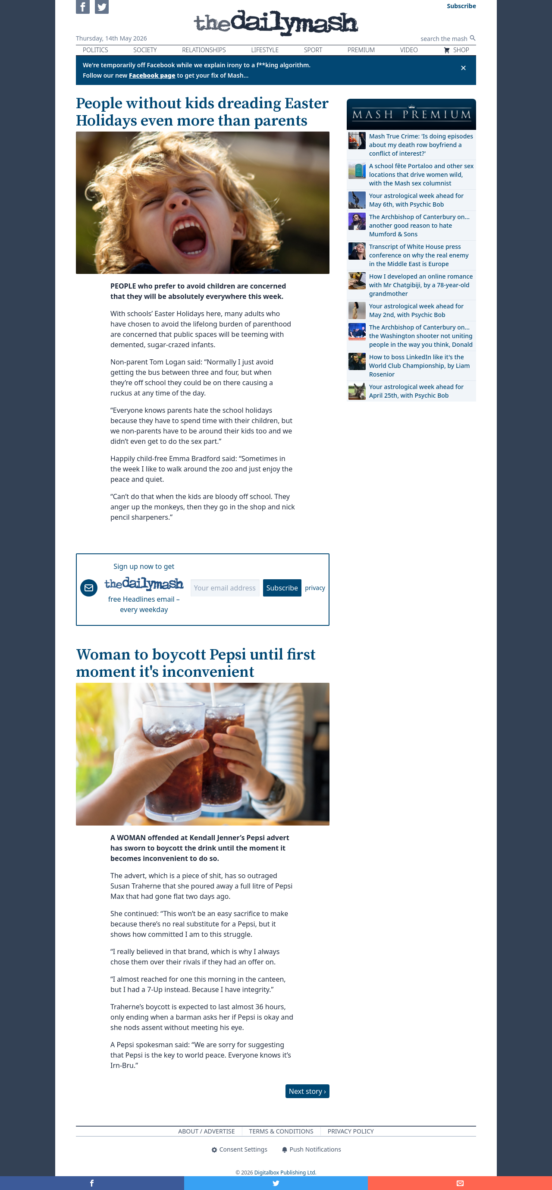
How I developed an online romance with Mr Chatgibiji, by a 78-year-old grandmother (421, 285)
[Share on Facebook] (92, 1183)
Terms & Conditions (281, 1131)
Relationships (204, 50)
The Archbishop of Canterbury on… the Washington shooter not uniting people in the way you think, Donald (421, 336)
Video (409, 50)
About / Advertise (206, 1131)
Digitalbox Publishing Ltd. (285, 1172)
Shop (456, 50)
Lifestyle (265, 50)
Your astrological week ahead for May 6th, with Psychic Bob (416, 200)
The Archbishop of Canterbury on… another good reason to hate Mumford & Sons (419, 225)
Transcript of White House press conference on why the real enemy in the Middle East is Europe (419, 255)
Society (145, 50)
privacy (315, 588)
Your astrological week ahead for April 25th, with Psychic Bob (416, 391)
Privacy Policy (351, 1131)
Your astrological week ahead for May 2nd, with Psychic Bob (416, 310)
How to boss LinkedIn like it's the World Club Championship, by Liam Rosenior (419, 365)
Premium (361, 50)
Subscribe (282, 588)
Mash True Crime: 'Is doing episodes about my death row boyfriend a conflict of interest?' (421, 144)
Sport (313, 50)
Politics (95, 50)
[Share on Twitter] (276, 1183)
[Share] (460, 1183)
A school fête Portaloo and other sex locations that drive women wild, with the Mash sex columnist (421, 174)
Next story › (307, 1091)
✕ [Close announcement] (463, 68)
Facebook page (152, 75)
